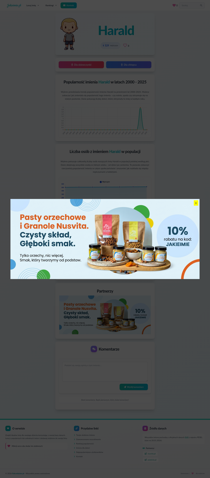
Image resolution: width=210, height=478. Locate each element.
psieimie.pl (150, 460)
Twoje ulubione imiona (84, 435)
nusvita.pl (150, 453)
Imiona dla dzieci (82, 448)
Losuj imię (33, 5)
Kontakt (68, 5)
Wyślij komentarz (134, 387)
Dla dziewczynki (81, 64)
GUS (187, 437)
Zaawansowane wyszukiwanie (87, 439)
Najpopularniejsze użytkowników (88, 452)
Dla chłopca (128, 64)
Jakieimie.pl (14, 5)
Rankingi (51, 5)
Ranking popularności (84, 443)
